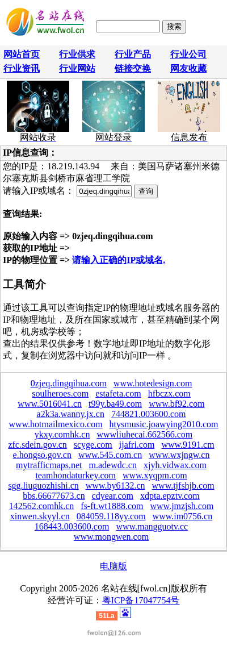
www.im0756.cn (183, 516)
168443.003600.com (72, 526)
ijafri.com (137, 444)
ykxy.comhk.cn (62, 434)
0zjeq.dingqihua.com (69, 383)
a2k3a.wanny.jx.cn (70, 414)
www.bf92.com (177, 404)
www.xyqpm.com (155, 475)
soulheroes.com (60, 393)
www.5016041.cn (50, 404)
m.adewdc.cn (113, 465)
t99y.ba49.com (115, 404)
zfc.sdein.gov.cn (37, 444)
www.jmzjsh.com (182, 506)
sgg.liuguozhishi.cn (43, 485)
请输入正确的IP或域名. (118, 260)
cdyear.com (112, 496)
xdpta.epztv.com (170, 496)
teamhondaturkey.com (75, 475)
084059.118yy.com (111, 516)
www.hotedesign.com (153, 383)
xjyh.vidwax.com (175, 465)
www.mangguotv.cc (152, 526)
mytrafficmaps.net (49, 465)
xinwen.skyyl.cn (40, 516)
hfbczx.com (169, 393)
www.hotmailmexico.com (55, 424)
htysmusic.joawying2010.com (164, 424)
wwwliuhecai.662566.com (144, 434)
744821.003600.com (148, 414)
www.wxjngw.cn (179, 455)
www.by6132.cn (115, 485)
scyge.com (93, 444)
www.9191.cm (187, 444)
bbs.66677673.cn (54, 496)
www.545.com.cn (110, 455)
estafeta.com (118, 393)
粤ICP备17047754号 (141, 600)
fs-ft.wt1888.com (112, 506)
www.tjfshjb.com (183, 485)
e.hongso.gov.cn (42, 455)
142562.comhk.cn (41, 506)
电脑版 (113, 566)
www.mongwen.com (111, 536)
